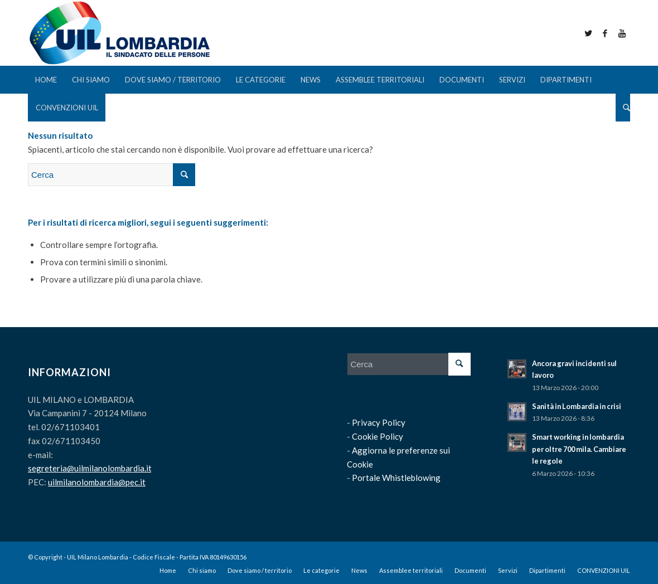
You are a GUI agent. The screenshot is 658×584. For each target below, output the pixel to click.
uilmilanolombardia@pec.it (97, 482)
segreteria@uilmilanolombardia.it (90, 468)
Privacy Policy (378, 422)
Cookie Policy (377, 436)
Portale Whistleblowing (396, 478)
